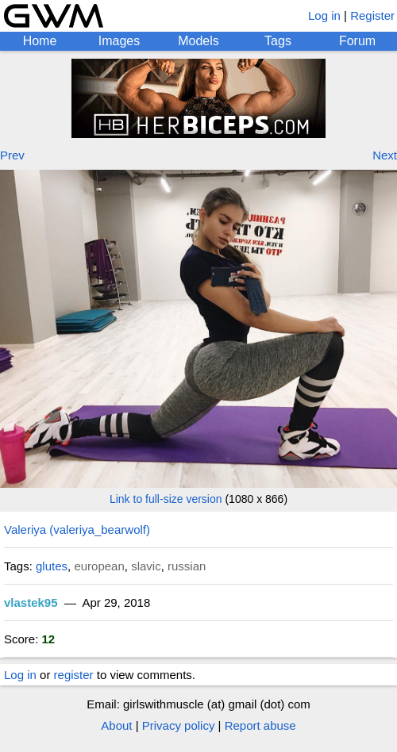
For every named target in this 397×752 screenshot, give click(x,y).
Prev (12, 155)
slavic (146, 566)
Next (384, 155)
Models (198, 41)
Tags (277, 41)
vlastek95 (31, 602)
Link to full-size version (166, 499)
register (74, 674)
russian (187, 566)
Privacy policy (178, 725)
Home (40, 41)
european (99, 566)
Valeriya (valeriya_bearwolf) (77, 529)
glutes (51, 566)
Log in (324, 15)
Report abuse (260, 725)
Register (372, 15)
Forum (357, 41)
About (116, 725)
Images (119, 41)
